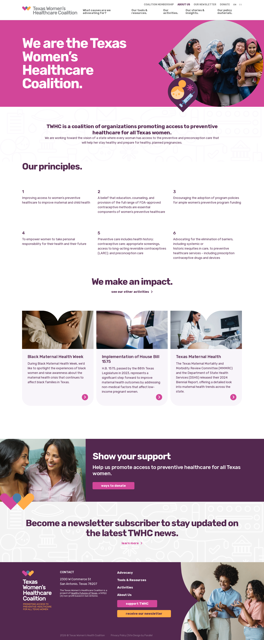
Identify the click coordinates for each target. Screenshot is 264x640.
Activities (125, 587)
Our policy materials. (224, 11)
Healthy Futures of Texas (84, 593)
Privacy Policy (118, 635)
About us (183, 4)
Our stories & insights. (195, 11)
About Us (124, 595)
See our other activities (130, 292)
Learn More (130, 543)
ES (240, 4)
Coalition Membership (159, 4)
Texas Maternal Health (198, 356)
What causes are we (97, 11)
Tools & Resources (131, 580)
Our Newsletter (205, 4)
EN (234, 4)
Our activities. (170, 11)
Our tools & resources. (139, 11)
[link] (49, 10)
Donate (225, 4)
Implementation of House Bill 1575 (130, 359)
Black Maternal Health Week (55, 356)
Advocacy (125, 573)
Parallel (148, 635)
